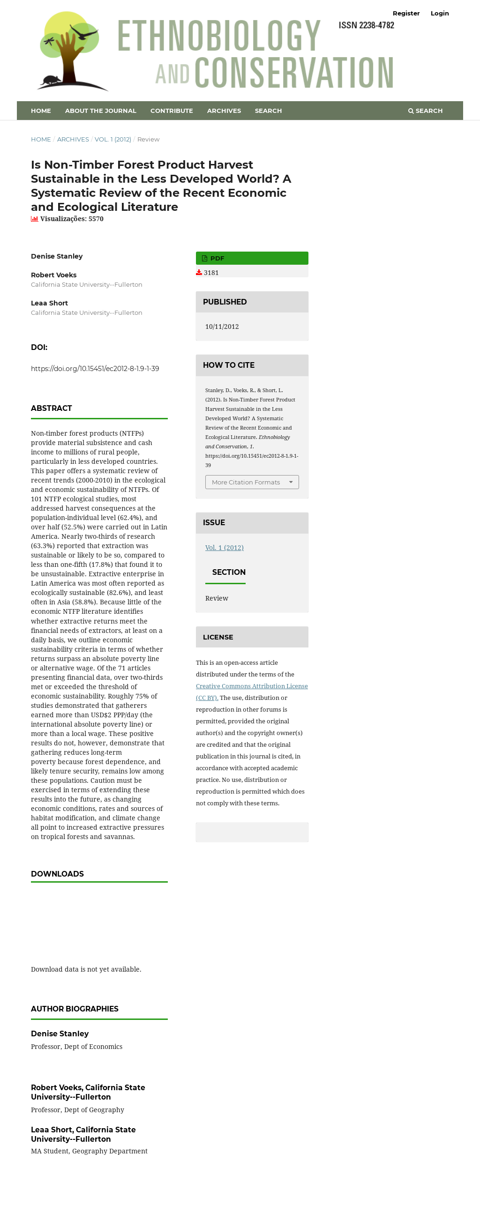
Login (440, 13)
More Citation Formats (246, 482)
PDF (216, 258)
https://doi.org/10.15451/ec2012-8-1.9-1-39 (95, 368)
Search (268, 110)
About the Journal (100, 110)
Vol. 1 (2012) (113, 139)
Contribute (171, 110)
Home (41, 110)
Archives (224, 110)
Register (406, 13)
